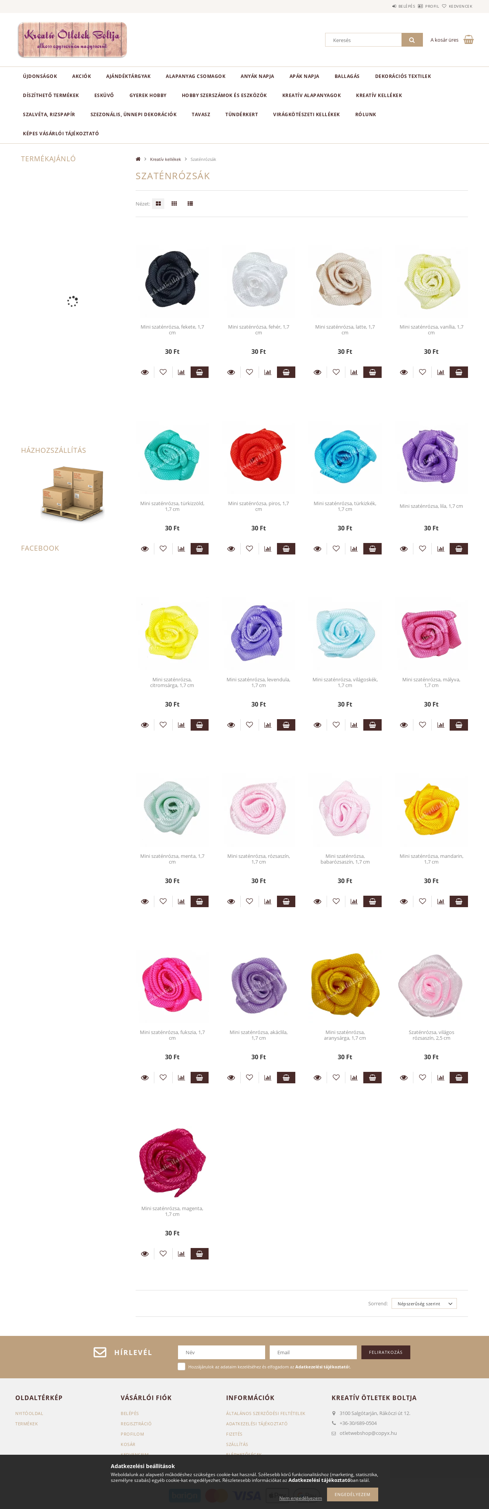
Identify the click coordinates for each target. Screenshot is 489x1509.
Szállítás (237, 1444)
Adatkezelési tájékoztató (257, 1423)
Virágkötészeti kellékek (306, 114)
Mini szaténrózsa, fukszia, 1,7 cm (172, 1035)
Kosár (128, 1444)
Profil (419, 6)
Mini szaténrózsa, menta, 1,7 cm (172, 859)
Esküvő (104, 95)
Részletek (145, 372)
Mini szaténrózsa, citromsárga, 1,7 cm (172, 682)
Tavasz (201, 114)
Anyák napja (257, 76)
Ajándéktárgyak (128, 76)
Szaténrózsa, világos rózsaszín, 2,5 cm (431, 1035)
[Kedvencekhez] (163, 372)
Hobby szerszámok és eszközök (224, 95)
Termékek (26, 1423)
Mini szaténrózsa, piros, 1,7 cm (258, 506)
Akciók (81, 76)
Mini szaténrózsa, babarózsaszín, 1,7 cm (345, 859)
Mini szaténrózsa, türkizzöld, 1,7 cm (172, 506)
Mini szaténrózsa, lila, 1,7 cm (431, 505)
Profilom (132, 1434)
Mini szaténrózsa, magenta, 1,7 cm (172, 1211)
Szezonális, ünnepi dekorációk (134, 114)
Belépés (385, 6)
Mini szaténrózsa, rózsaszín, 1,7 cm (258, 859)
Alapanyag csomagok (195, 76)
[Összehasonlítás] (182, 372)
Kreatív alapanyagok (311, 95)
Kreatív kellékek (379, 95)
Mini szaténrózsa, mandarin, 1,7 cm (431, 859)
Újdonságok (40, 76)
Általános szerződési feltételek (266, 1413)
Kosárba (200, 372)
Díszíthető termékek (51, 95)
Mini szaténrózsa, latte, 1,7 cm (345, 329)
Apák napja (304, 76)
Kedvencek (456, 6)
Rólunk (365, 114)
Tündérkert (241, 114)
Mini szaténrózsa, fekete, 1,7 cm (172, 329)
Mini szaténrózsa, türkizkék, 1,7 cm (345, 506)
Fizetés (234, 1434)
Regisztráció (136, 1423)
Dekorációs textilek (403, 76)
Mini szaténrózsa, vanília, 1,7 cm (431, 329)
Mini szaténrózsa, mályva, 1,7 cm (431, 682)
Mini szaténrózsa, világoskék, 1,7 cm (345, 682)
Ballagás (347, 76)
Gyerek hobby (148, 95)
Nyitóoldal (29, 1413)
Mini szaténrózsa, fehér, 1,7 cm (258, 329)
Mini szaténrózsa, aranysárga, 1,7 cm (345, 1035)
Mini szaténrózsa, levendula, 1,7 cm (258, 682)
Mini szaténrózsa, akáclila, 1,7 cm (259, 1035)
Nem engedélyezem (300, 1498)
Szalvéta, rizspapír (49, 114)
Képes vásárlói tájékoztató (61, 133)
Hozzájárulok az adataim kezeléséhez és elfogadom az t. (269, 1367)
